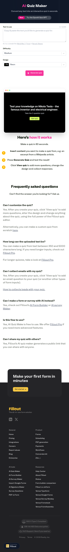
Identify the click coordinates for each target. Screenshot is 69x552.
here (15, 230)
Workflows (40, 450)
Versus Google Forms (44, 495)
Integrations (14, 442)
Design (5, 60)
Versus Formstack (43, 503)
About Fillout (41, 475)
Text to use (7, 27)
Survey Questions (16, 491)
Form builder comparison (46, 483)
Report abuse (14, 450)
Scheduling (40, 438)
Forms (38, 434)
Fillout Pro (9, 253)
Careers (12, 446)
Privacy (22, 537)
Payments (40, 446)
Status (38, 479)
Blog (11, 454)
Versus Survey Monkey (45, 499)
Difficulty (7, 48)
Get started (20, 389)
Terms (29, 537)
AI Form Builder (39, 305)
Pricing (11, 438)
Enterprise (13, 458)
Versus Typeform (42, 491)
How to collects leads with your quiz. (24, 289)
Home (11, 434)
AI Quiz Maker (14, 471)
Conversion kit (41, 454)
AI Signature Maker (16, 487)
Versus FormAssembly (45, 507)
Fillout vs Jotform (43, 487)
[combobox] (4, 53)
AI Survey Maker (15, 479)
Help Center (41, 471)
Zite (38, 458)
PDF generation (42, 442)
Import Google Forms (17, 483)
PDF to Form (14, 495)
